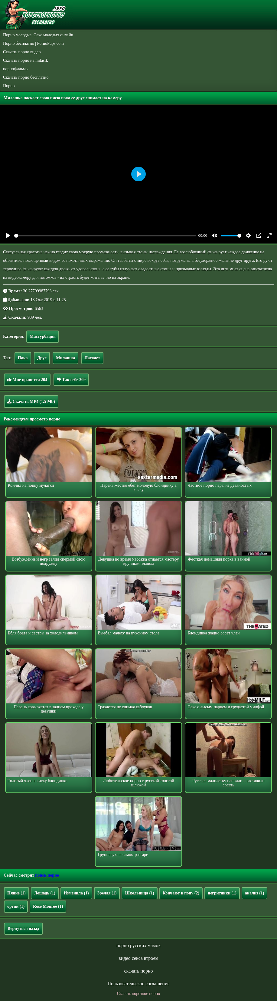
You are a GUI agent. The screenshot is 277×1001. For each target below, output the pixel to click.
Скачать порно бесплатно (26, 77)
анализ (254, 893)
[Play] (8, 235)
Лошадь (44, 893)
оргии (15, 906)
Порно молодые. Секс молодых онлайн (38, 35)
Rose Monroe (48, 906)
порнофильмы (15, 69)
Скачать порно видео (22, 52)
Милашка (65, 358)
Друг (42, 358)
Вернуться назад (23, 928)
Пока (23, 358)
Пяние (16, 893)
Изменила (76, 893)
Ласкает (92, 358)
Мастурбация (43, 336)
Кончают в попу (181, 893)
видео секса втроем (138, 958)
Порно (9, 86)
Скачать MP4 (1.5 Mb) (31, 401)
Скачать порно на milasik (25, 60)
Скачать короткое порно (138, 993)
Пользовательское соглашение (138, 983)
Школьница (139, 893)
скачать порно (138, 970)
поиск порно (47, 875)
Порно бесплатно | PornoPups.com (33, 43)
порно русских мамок (138, 945)
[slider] (105, 236)
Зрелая (107, 893)
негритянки (222, 893)
